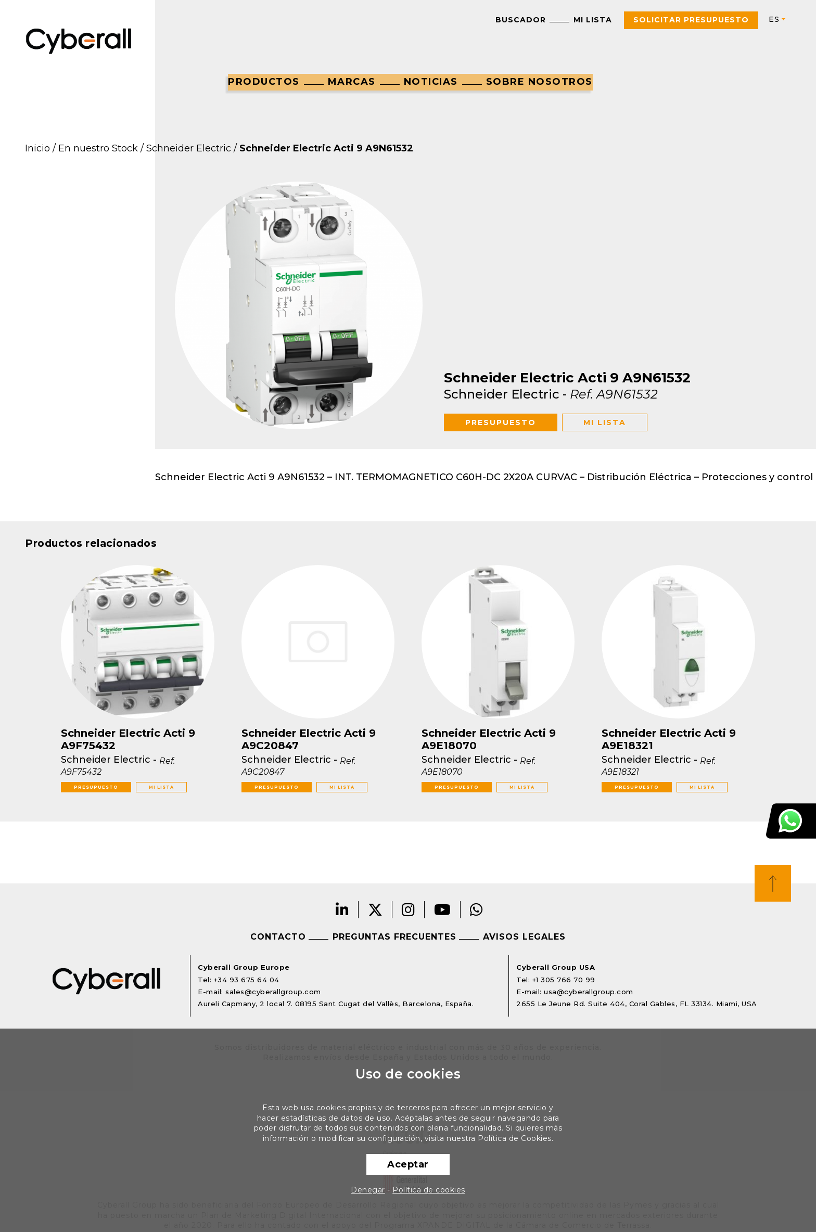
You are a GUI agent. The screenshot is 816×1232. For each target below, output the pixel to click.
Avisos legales (524, 937)
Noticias (431, 81)
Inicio (37, 148)
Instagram (408, 909)
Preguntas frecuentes (394, 937)
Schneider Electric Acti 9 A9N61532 (326, 148)
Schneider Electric (188, 148)
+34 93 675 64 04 (246, 980)
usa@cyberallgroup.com (588, 991)
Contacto (278, 937)
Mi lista (592, 19)
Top (773, 883)
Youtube (442, 909)
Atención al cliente (791, 821)
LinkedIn (342, 909)
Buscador (520, 19)
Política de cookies (428, 1190)
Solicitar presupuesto (691, 19)
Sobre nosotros (539, 81)
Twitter (375, 909)
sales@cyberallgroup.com (273, 991)
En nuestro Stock (98, 148)
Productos (264, 81)
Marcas (352, 81)
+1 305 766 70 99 (563, 980)
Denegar (368, 1190)
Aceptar (408, 1164)
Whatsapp (476, 909)
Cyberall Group (79, 40)
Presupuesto (500, 422)
